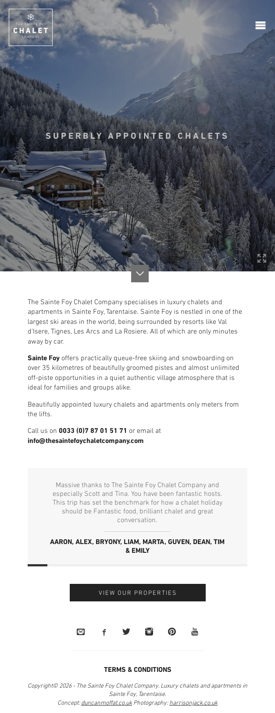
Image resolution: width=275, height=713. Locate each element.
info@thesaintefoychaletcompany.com (86, 441)
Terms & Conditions (137, 670)
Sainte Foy (44, 358)
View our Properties (138, 593)
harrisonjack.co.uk (193, 703)
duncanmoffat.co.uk (106, 703)
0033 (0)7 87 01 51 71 (93, 431)
